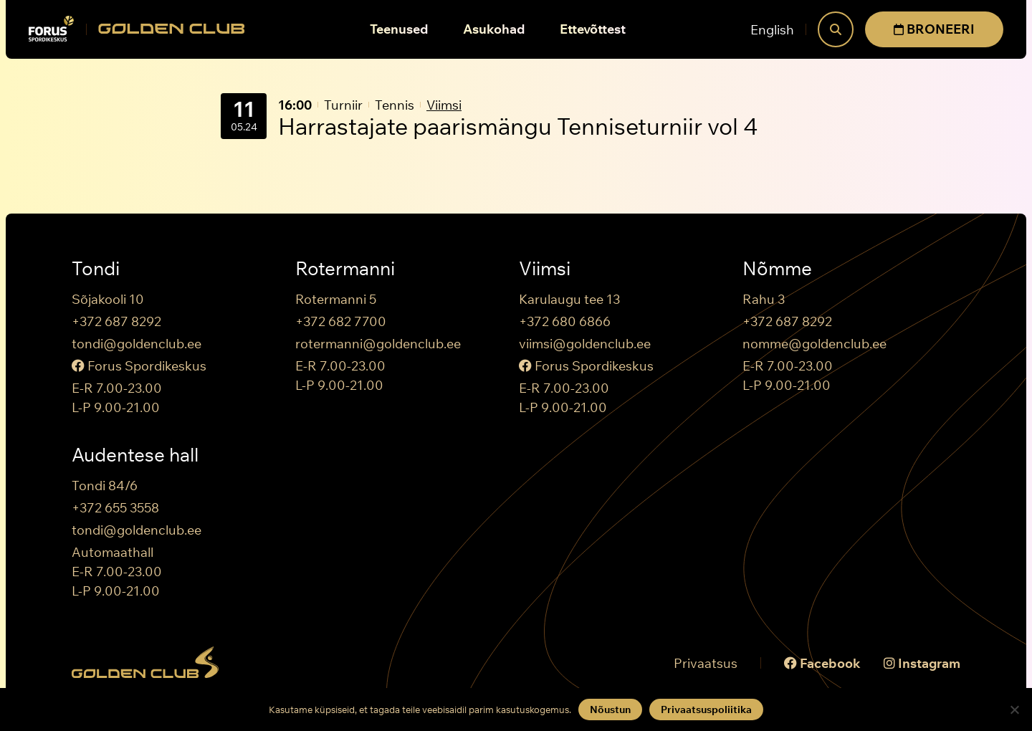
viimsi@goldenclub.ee (585, 343)
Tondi (96, 268)
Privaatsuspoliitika (706, 709)
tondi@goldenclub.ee (136, 343)
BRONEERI (934, 29)
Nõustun (610, 709)
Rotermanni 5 (335, 299)
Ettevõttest (593, 29)
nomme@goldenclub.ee (814, 343)
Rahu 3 (763, 299)
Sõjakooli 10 (108, 299)
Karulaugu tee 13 (569, 299)
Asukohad (494, 29)
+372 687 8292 (116, 321)
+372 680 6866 (565, 321)
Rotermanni (345, 268)
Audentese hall (135, 455)
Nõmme (777, 268)
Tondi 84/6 (105, 485)
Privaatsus (705, 663)
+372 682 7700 (340, 321)
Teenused (399, 29)
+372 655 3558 (115, 508)
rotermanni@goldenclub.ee (378, 343)
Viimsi (444, 105)
